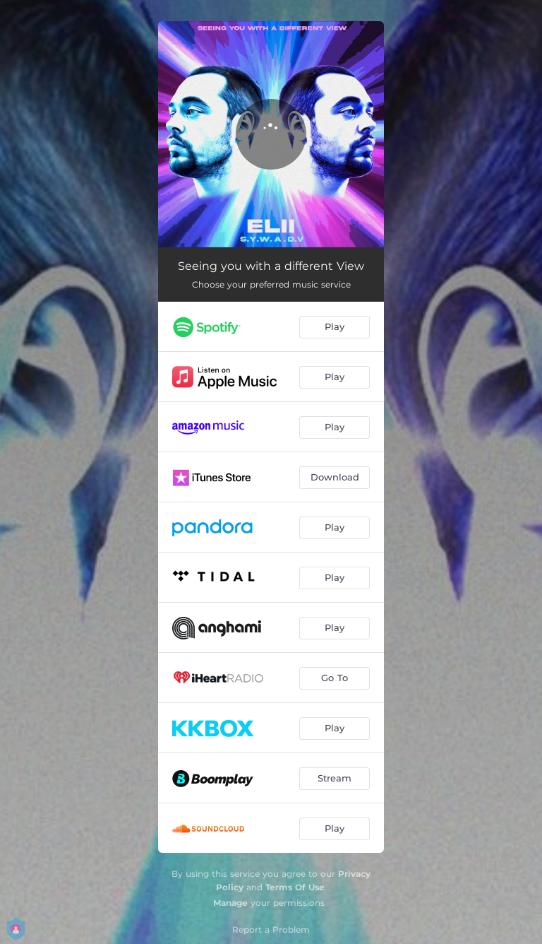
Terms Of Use (295, 887)
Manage (230, 902)
